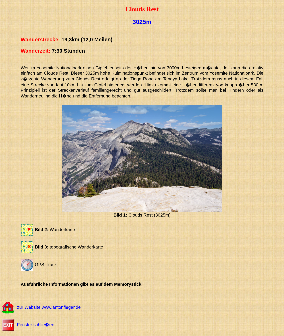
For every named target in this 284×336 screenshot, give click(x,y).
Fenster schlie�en (35, 324)
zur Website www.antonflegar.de (49, 307)
